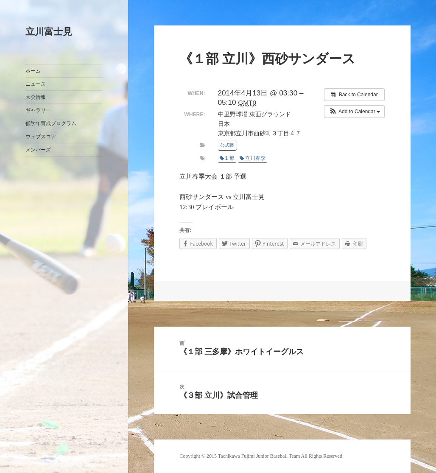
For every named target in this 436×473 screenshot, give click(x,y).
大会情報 (35, 97)
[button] (354, 112)
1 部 (227, 158)
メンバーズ (38, 150)
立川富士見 (48, 31)
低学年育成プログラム (50, 123)
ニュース (35, 84)
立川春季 (253, 158)
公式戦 (227, 145)
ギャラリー (38, 110)
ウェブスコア (40, 137)
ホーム (33, 71)
